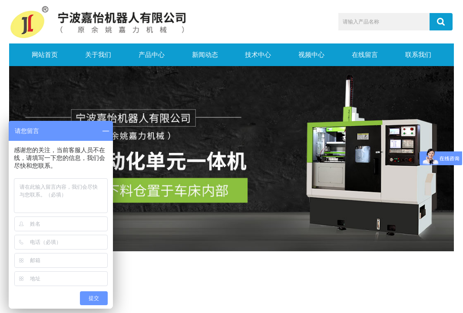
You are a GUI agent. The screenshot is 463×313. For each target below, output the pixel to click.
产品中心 (152, 54)
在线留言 (365, 54)
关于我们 (98, 54)
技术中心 (258, 54)
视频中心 (311, 54)
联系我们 (418, 54)
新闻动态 (205, 54)
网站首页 (45, 54)
